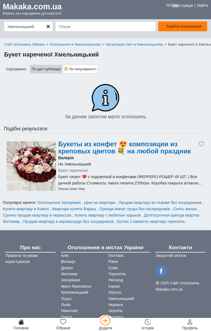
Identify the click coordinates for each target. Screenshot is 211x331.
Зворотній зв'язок (171, 255)
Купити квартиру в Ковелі (26, 209)
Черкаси (115, 304)
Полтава (115, 255)
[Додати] (105, 324)
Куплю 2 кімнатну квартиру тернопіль (151, 221)
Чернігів (115, 310)
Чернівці (115, 317)
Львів (65, 304)
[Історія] (148, 324)
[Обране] (63, 324)
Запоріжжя (70, 280)
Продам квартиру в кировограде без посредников (69, 221)
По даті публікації (46, 69)
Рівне (113, 261)
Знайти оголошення (183, 26)
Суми (113, 268)
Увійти (202, 5)
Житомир (69, 274)
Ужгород (115, 280)
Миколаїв (69, 310)
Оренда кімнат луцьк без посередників (135, 209)
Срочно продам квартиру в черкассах (38, 215)
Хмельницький (121, 298)
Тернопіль (117, 274)
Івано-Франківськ (76, 286)
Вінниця (68, 261)
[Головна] (21, 324)
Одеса (66, 317)
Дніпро (67, 268)
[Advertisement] (31, 166)
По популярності (80, 69)
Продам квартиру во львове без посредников (160, 202)
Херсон (114, 292)
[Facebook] (162, 270)
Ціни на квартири (100, 202)
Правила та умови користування (21, 258)
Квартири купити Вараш (74, 209)
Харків (114, 286)
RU (169, 5)
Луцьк (66, 298)
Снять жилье (185, 209)
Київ (64, 255)
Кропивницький (74, 292)
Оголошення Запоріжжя (59, 202)
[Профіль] (190, 324)
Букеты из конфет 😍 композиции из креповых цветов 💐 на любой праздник (124, 148)
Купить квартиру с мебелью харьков (108, 215)
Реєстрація (183, 5)
